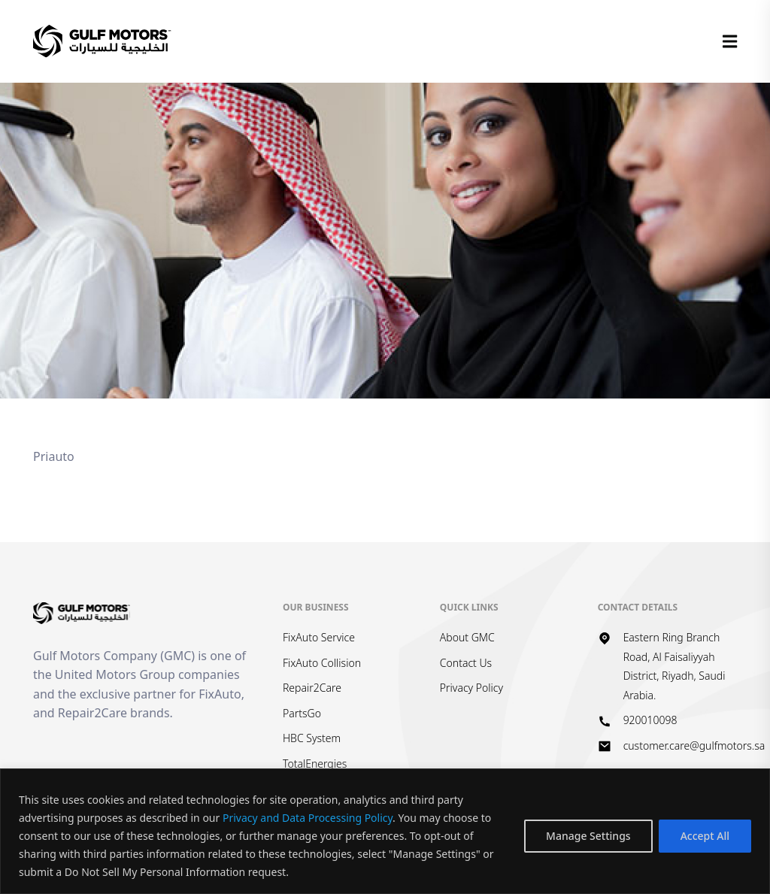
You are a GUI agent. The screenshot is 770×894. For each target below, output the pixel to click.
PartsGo (302, 713)
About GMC (467, 637)
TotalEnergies (315, 763)
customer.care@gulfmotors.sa (694, 745)
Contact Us (466, 663)
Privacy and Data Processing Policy (308, 818)
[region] (385, 831)
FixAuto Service (319, 637)
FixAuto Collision (322, 663)
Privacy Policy (471, 687)
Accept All (705, 836)
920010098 (650, 720)
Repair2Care (312, 687)
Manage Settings (588, 836)
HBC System (312, 738)
